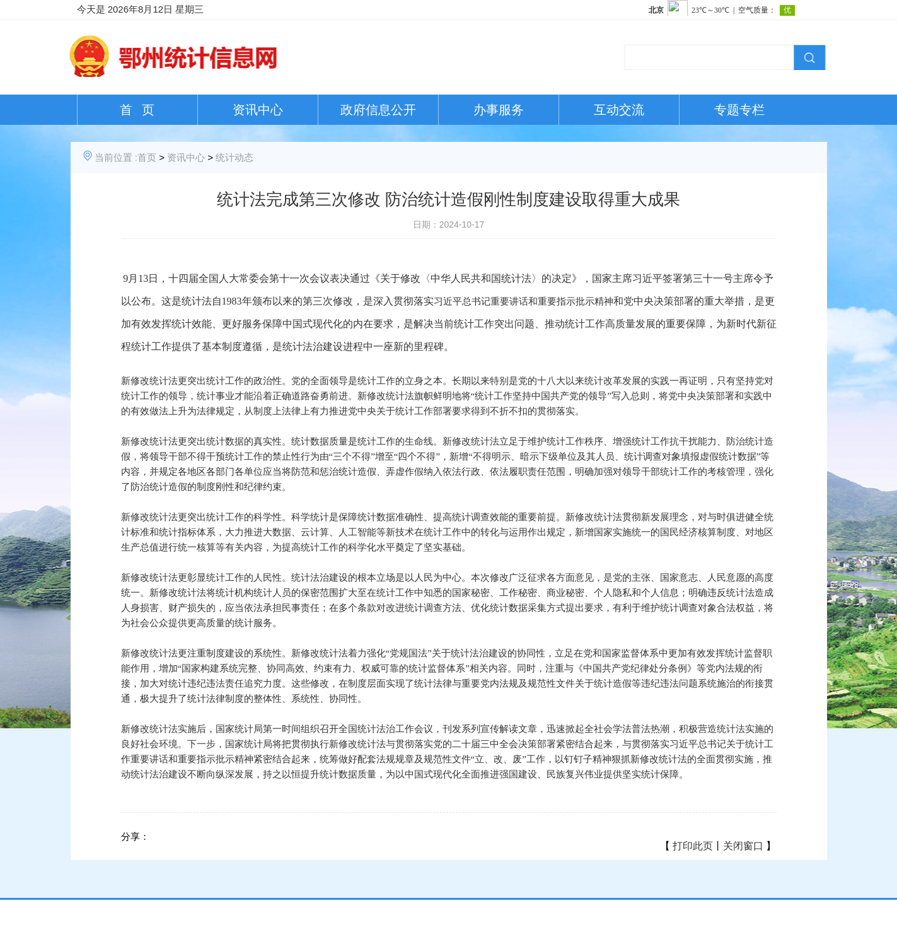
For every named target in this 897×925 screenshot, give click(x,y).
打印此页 (693, 846)
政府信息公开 (378, 110)
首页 (146, 157)
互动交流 (619, 110)
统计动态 (234, 157)
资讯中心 (258, 110)
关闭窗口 (743, 846)
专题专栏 (739, 110)
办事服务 (498, 110)
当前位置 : (116, 157)
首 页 (137, 110)
